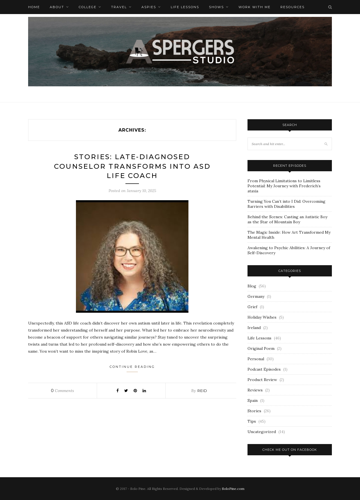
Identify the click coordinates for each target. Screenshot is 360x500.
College (87, 7)
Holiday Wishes (262, 317)
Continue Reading (132, 368)
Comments (62, 390)
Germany (256, 296)
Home (34, 7)
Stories (254, 410)
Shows (216, 7)
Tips (252, 421)
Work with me (254, 7)
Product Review (262, 379)
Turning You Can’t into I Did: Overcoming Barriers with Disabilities (286, 204)
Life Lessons (185, 7)
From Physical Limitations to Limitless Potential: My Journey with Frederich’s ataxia (284, 185)
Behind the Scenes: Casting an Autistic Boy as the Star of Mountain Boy (287, 219)
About (57, 7)
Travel (119, 7)
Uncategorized (262, 431)
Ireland (254, 327)
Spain (253, 400)
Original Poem (261, 348)
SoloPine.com (233, 489)
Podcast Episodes (264, 369)
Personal (256, 358)
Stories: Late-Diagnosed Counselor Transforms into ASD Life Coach (132, 166)
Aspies (148, 7)
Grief (252, 306)
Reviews (255, 390)
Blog (252, 286)
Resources (292, 7)
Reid (202, 390)
